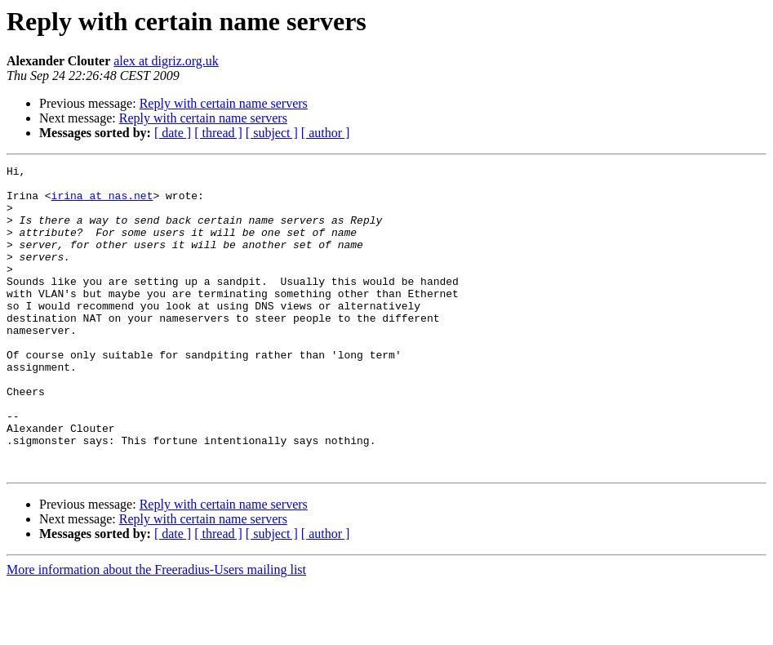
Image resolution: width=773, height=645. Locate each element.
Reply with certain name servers (224, 103)
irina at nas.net (102, 202)
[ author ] (325, 133)
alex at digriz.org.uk (166, 61)
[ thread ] (218, 133)
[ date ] (172, 133)
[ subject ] (272, 133)
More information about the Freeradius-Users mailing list (156, 631)
